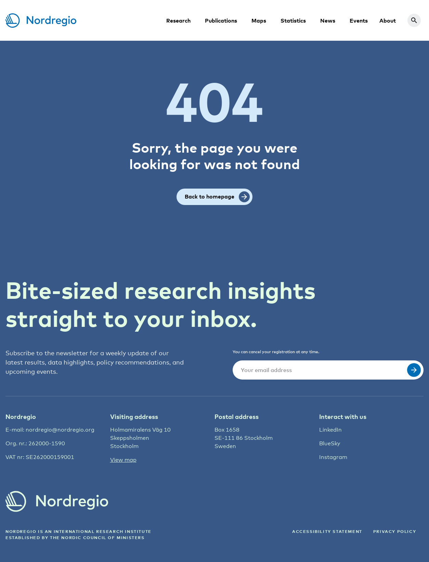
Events (359, 20)
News (327, 20)
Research (178, 20)
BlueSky (329, 443)
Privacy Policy (394, 531)
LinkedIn (330, 429)
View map (123, 460)
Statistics (293, 20)
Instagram (333, 457)
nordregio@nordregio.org (60, 429)
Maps (258, 20)
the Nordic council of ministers (97, 537)
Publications (221, 20)
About (387, 20)
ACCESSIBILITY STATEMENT (327, 531)
